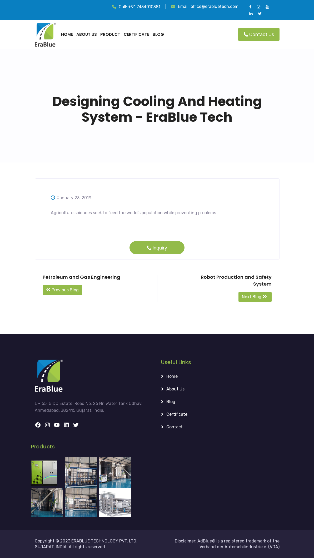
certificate (136, 34)
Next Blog (255, 296)
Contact (174, 426)
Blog (158, 34)
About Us (86, 34)
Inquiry (155, 248)
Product (110, 34)
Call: (139, 6)
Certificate (176, 414)
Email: (208, 6)
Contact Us (257, 34)
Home (67, 34)
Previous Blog (62, 289)
